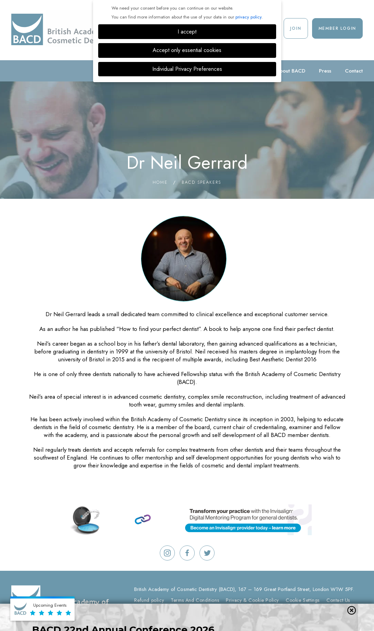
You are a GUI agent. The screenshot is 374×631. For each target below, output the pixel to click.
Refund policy (149, 600)
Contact (354, 71)
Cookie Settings (303, 600)
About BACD (290, 71)
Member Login (338, 28)
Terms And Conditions (195, 600)
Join (295, 28)
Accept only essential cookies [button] (187, 50)
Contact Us (338, 600)
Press (325, 71)
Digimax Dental (276, 612)
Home (160, 182)
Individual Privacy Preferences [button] (187, 69)
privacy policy (248, 17)
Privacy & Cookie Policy (252, 600)
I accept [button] (187, 32)
